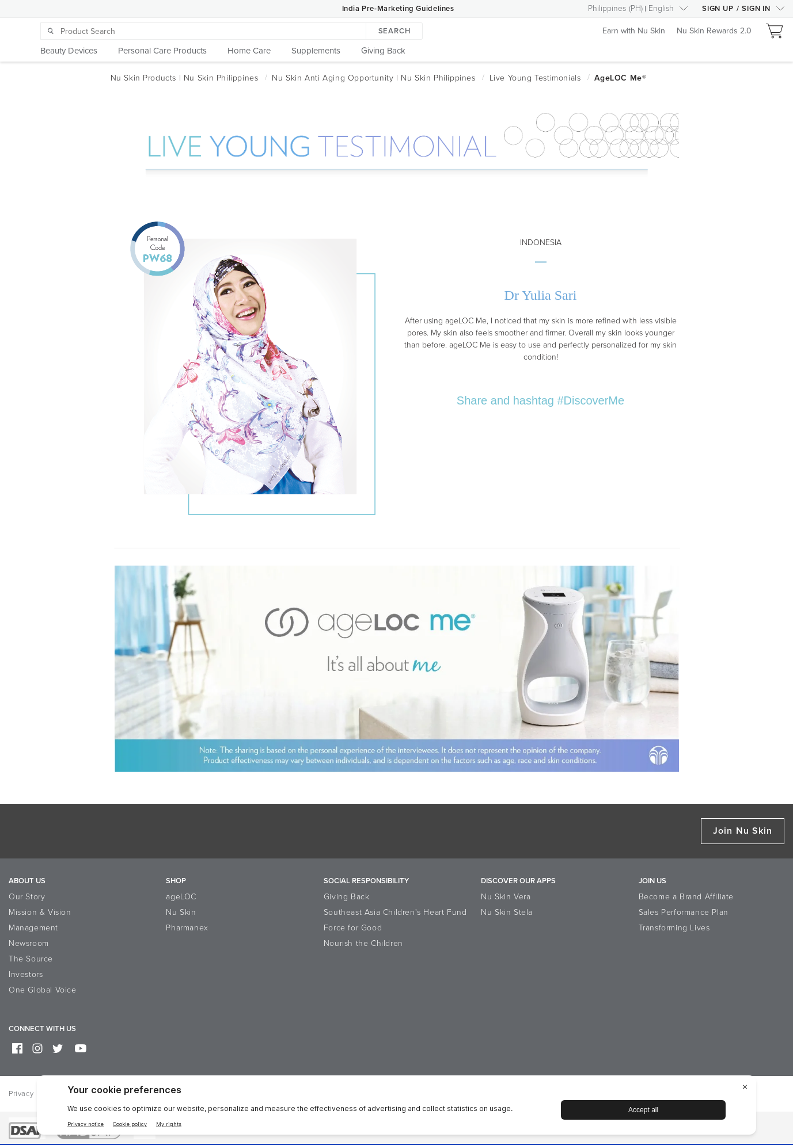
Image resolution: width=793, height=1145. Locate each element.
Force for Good (353, 928)
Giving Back (347, 897)
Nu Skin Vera (505, 897)
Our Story (27, 897)
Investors (26, 974)
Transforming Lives (674, 928)
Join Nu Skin (742, 831)
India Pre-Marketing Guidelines (398, 8)
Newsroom (29, 943)
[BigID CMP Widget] (396, 1108)
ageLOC (181, 897)
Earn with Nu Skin (633, 31)
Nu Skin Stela (507, 912)
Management (33, 928)
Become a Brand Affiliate (686, 897)
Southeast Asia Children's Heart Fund (395, 912)
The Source (31, 959)
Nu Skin (181, 912)
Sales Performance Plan (684, 912)
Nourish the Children (363, 943)
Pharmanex (187, 928)
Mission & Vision (40, 912)
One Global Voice (43, 990)
